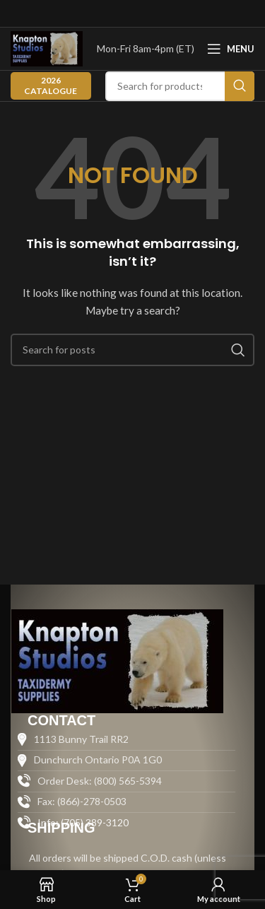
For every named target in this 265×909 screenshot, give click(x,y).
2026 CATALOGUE (50, 85)
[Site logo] (47, 48)
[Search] (179, 86)
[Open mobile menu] (230, 49)
